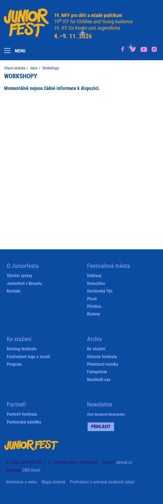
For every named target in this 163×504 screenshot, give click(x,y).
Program (14, 364)
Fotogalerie (97, 371)
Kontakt (14, 291)
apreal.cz (124, 462)
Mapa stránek (53, 482)
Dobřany (94, 275)
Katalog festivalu (21, 348)
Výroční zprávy (19, 275)
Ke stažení (96, 348)
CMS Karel (31, 470)
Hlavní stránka (14, 68)
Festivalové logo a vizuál (28, 356)
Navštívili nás (99, 379)
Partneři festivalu (22, 414)
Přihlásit (101, 426)
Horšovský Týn (99, 291)
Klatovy (93, 314)
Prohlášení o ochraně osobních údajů (102, 482)
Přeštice (94, 306)
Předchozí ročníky (102, 364)
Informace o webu (21, 482)
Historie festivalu (102, 356)
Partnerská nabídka (24, 422)
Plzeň (92, 298)
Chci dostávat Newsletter (106, 414)
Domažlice (96, 283)
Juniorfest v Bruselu (24, 283)
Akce (34, 68)
